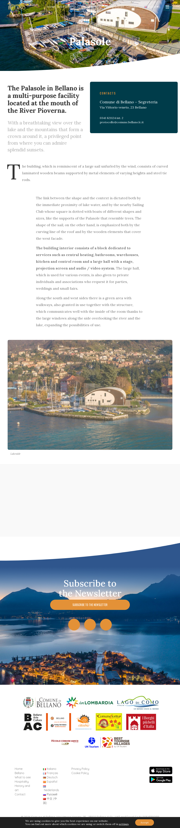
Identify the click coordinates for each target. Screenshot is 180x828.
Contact (131, 7)
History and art (114, 7)
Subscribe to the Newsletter (90, 605)
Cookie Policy (80, 773)
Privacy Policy (80, 769)
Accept (144, 822)
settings (124, 824)
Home (51, 7)
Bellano (62, 7)
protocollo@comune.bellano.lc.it (122, 122)
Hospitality (95, 7)
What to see (77, 7)
